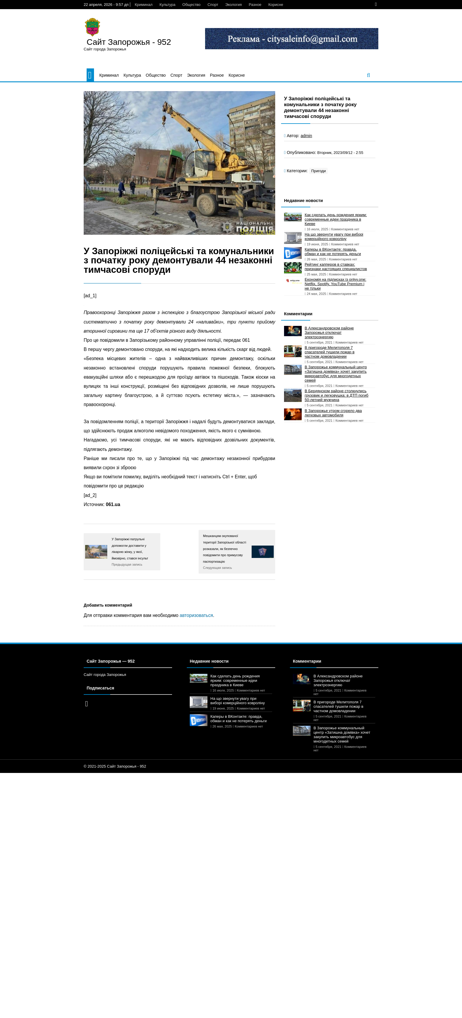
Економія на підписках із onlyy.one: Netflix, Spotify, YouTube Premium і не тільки (335, 283)
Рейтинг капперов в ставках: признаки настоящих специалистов (336, 266)
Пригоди (318, 171)
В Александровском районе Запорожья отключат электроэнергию (329, 332)
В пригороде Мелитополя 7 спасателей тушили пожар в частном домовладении (329, 352)
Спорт (212, 4)
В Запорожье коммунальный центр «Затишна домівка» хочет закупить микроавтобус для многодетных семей (336, 373)
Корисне (275, 4)
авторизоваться (196, 615)
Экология (233, 4)
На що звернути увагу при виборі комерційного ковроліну (334, 236)
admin (306, 135)
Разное (255, 4)
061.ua (113, 504)
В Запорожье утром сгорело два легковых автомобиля (333, 412)
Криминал (143, 4)
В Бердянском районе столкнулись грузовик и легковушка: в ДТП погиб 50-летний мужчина (336, 395)
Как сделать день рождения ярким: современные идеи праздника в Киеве (336, 219)
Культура (167, 4)
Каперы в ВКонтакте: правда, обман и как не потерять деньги (333, 251)
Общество (191, 4)
